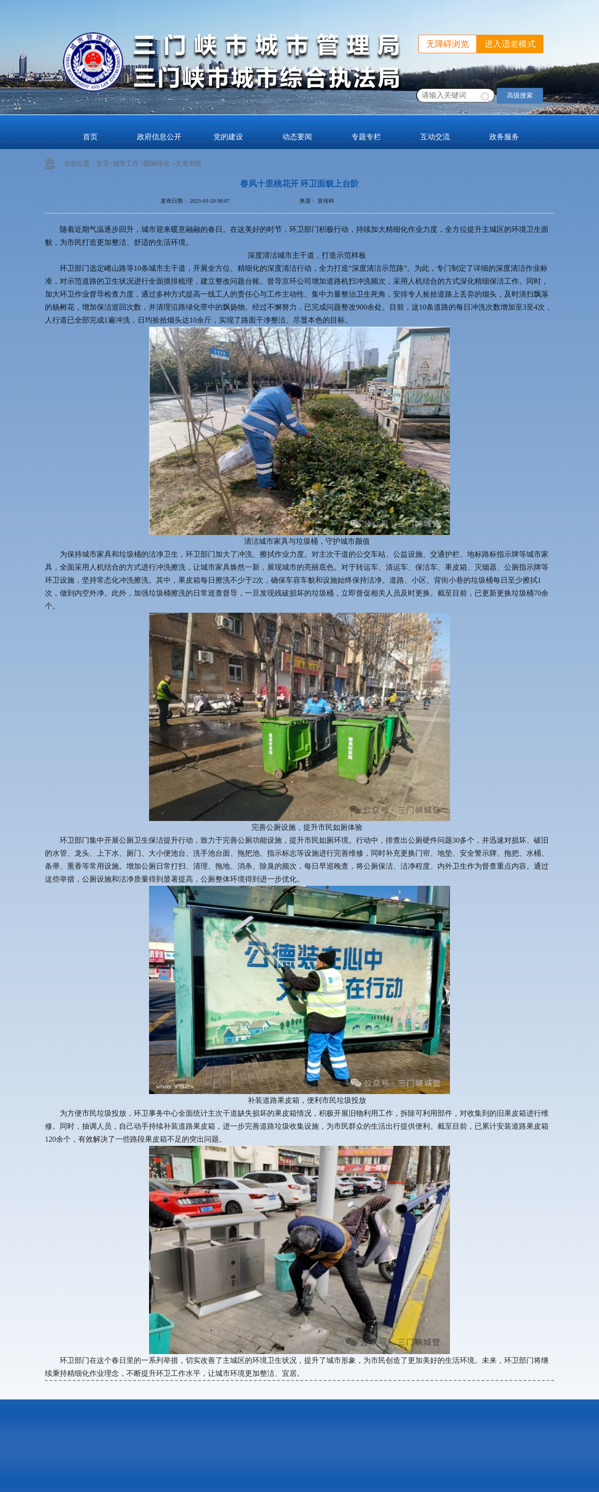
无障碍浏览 (447, 44)
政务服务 (504, 137)
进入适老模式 (510, 44)
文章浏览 (188, 163)
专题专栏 (366, 137)
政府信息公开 (159, 137)
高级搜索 (520, 95)
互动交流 (435, 137)
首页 (90, 137)
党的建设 (228, 137)
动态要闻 (297, 137)
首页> (104, 163)
